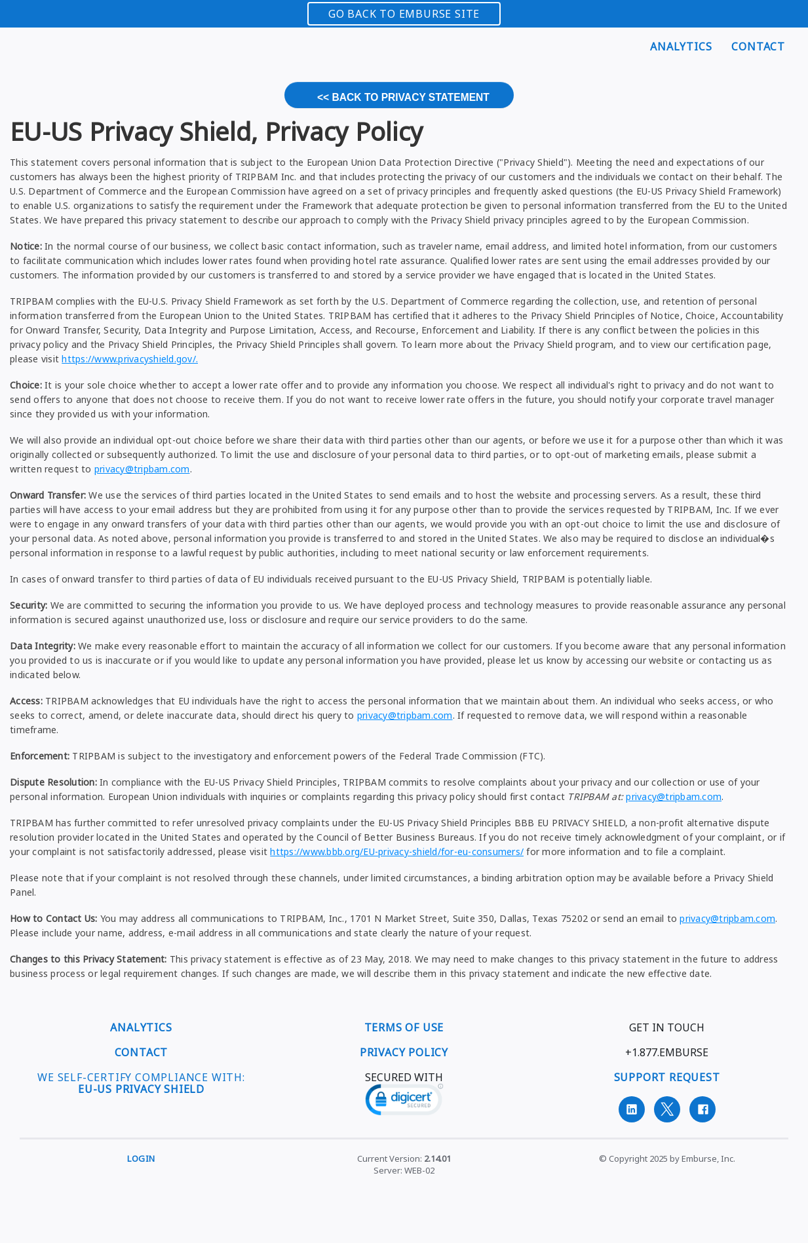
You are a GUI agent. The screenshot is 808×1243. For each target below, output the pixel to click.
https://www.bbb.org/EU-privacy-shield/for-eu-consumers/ (397, 851)
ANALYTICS (141, 1027)
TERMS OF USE (404, 1027)
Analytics (681, 46)
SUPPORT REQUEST (667, 1077)
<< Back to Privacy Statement (403, 97)
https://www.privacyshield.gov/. (130, 359)
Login (141, 1158)
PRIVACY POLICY (404, 1052)
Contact (758, 46)
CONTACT (141, 1052)
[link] (404, 1101)
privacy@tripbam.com (142, 469)
